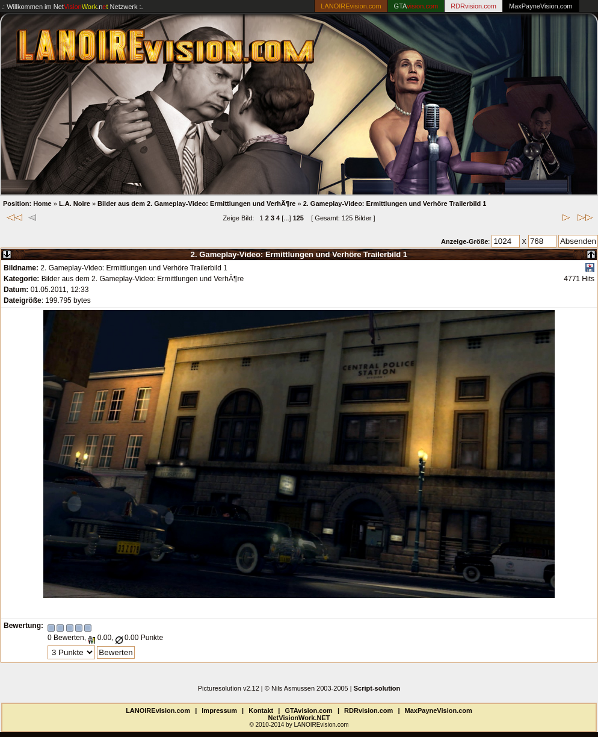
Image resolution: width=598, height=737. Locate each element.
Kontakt (260, 710)
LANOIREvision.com (158, 710)
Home (42, 203)
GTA (416, 6)
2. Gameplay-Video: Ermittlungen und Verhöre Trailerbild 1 (395, 203)
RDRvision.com (368, 710)
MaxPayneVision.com (541, 6)
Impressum (219, 710)
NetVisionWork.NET (299, 717)
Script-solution (377, 688)
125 (298, 218)
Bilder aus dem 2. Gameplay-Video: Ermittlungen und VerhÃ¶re (196, 203)
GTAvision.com (308, 710)
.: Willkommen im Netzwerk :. (72, 6)
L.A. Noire (74, 203)
